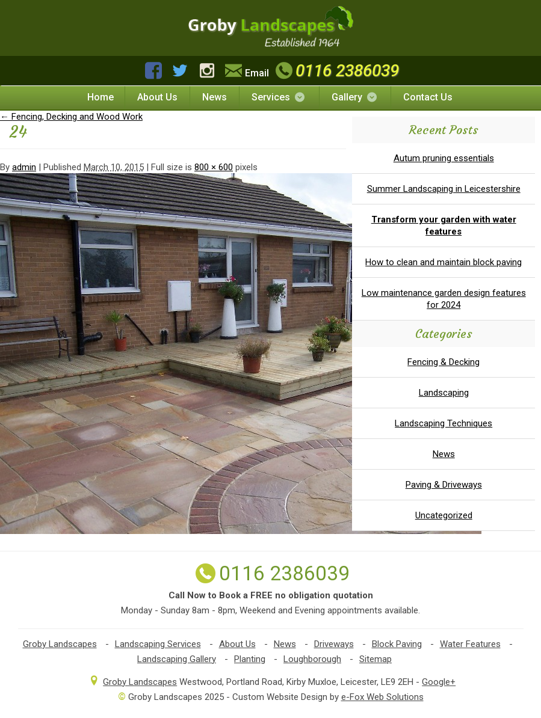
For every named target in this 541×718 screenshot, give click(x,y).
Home (100, 97)
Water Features (470, 644)
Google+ (439, 682)
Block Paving (397, 644)
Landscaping (444, 392)
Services (279, 97)
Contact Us (428, 97)
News (214, 97)
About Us (157, 97)
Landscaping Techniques (443, 423)
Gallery (355, 97)
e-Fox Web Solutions (382, 697)
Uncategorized (443, 515)
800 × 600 (213, 167)
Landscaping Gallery (176, 659)
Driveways (334, 644)
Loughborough (312, 659)
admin (24, 167)
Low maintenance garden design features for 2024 (444, 298)
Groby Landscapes (60, 644)
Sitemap (375, 659)
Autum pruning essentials (444, 158)
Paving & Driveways (444, 484)
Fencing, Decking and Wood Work (71, 116)
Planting (249, 659)
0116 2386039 (335, 71)
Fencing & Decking (443, 362)
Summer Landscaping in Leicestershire (444, 188)
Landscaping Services (158, 644)
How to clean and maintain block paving (443, 262)
